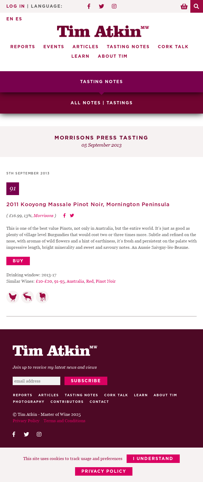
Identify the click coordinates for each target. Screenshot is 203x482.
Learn (80, 56)
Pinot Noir (106, 281)
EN (10, 19)
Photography (29, 401)
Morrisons (43, 215)
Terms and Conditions (64, 420)
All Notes (86, 103)
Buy (18, 261)
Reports (22, 47)
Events (53, 47)
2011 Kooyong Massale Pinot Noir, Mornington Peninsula (88, 204)
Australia (75, 281)
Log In (15, 6)
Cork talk (116, 395)
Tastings (120, 103)
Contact (99, 401)
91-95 (59, 281)
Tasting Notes (128, 47)
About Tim (113, 56)
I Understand (153, 459)
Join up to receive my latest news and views (55, 367)
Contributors (67, 401)
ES (19, 19)
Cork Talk (173, 47)
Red (90, 281)
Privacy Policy (103, 471)
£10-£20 (44, 281)
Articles (85, 47)
